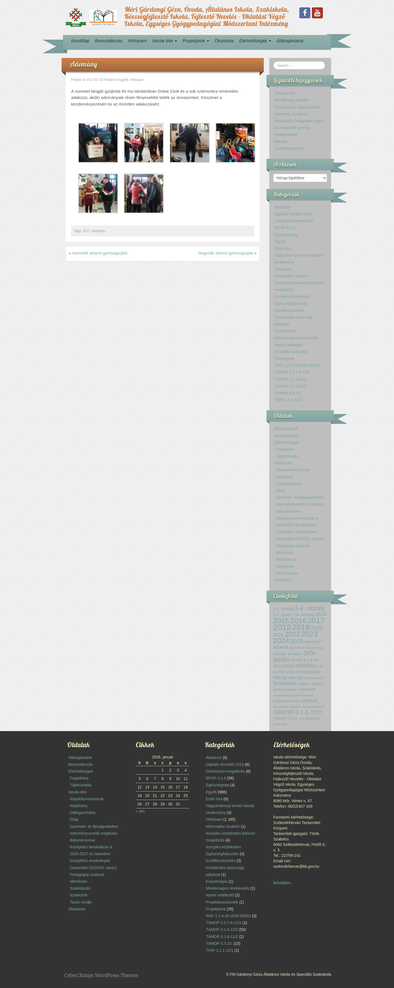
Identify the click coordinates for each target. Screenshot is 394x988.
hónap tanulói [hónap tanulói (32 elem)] (288, 677)
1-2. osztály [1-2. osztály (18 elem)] (283, 609)
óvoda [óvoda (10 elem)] (277, 724)
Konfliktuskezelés (289, 310)
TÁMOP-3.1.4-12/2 (291, 379)
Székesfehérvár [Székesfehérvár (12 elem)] (313, 706)
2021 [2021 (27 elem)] (278, 635)
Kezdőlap (80, 41)
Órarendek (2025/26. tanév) (299, 538)
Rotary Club (285, 93)
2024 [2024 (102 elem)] (281, 641)
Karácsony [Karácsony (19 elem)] (314, 678)
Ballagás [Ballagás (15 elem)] (280, 654)
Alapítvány (285, 477)
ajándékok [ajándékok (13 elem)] (297, 648)
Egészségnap (286, 235)
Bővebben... (283, 883)
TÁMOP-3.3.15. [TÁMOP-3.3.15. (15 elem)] (286, 718)
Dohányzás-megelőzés (294, 221)
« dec (140, 811)
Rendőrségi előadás (292, 100)
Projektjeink (195, 41)
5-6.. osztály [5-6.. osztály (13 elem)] (282, 615)
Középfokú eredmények (296, 532)
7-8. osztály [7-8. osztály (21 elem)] (303, 614)
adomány (98, 231)
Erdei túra (283, 248)
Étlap (280, 490)
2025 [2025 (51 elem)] (296, 641)
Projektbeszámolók (291, 352)
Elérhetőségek (255, 41)
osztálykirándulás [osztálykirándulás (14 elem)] (286, 701)
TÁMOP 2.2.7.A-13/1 (292, 372)
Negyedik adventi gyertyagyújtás (225, 253)
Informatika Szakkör (292, 276)
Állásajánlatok (290, 41)
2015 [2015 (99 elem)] (281, 621)
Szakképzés (286, 559)
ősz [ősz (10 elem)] (284, 724)
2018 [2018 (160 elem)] (282, 627)
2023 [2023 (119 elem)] (309, 634)
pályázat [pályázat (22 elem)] (310, 700)
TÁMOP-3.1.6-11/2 (291, 386)
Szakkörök (285, 566)
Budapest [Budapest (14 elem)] (295, 654)
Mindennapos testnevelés (296, 338)
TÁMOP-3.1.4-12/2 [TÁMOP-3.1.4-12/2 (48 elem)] (297, 712)
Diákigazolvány (289, 484)
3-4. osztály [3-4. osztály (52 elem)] (310, 608)
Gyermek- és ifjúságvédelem (300, 497)
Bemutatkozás (109, 41)
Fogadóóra (285, 449)
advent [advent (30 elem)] (280, 647)
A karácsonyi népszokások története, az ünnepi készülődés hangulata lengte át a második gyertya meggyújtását (299, 121)
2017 (86, 231)
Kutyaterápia (285, 331)
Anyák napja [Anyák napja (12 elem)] (314, 647)
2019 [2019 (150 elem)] (301, 627)
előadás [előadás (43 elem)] (305, 665)
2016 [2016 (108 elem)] (298, 621)
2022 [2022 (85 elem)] (292, 634)
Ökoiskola (224, 41)
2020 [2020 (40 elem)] (317, 628)
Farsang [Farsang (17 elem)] (286, 672)
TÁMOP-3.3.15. (288, 393)
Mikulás (281, 141)
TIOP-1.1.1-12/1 (288, 400)
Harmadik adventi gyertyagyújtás (100, 253)
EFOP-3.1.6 (285, 227)
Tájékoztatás (287, 456)
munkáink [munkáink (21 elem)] (306, 689)
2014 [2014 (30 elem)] (320, 614)
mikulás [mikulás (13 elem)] (290, 689)
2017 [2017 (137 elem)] (316, 620)
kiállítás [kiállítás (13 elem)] (302, 684)
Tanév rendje (287, 573)
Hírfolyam (137, 41)
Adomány (83, 64)
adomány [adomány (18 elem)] (313, 642)
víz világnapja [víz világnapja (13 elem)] (309, 718)
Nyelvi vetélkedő (289, 345)
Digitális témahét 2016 (294, 214)
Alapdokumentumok (293, 470)
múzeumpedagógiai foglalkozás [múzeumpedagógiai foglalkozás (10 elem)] (293, 695)
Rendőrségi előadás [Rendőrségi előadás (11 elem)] (287, 706)
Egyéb (123, 80)
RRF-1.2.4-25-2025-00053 (297, 365)
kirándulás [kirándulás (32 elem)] (284, 683)
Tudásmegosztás (289, 148)
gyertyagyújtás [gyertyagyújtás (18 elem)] (307, 672)
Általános (283, 207)
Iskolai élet (164, 41)
